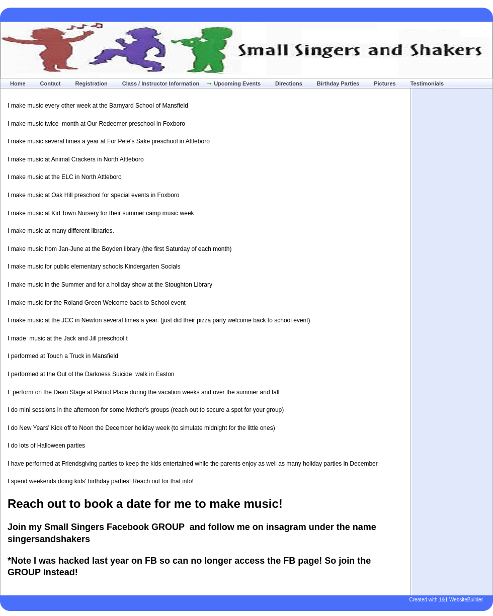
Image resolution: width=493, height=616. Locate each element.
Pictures (384, 83)
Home (18, 83)
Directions (288, 83)
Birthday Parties (338, 83)
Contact (50, 83)
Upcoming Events (237, 83)
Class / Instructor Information (160, 83)
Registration (91, 83)
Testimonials (427, 83)
